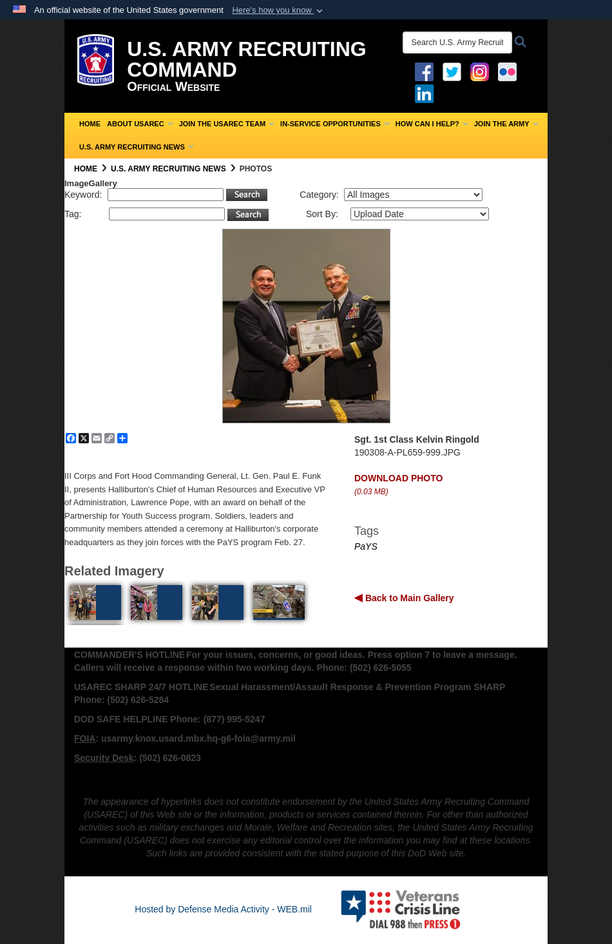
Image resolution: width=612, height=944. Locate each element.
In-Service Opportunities (334, 124)
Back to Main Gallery (408, 598)
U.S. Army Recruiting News (136, 147)
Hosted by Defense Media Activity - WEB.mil (223, 909)
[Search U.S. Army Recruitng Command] (457, 42)
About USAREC (140, 124)
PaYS (366, 546)
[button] (278, 10)
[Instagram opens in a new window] (479, 71)
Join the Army (506, 124)
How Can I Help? (432, 124)
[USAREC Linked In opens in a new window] (427, 93)
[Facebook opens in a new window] (424, 71)
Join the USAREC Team (226, 124)
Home (89, 124)
